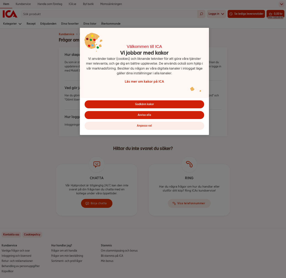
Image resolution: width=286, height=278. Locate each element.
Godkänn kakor (144, 104)
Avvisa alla (144, 115)
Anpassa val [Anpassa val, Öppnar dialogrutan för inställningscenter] (144, 125)
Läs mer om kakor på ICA (144, 81)
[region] (144, 81)
